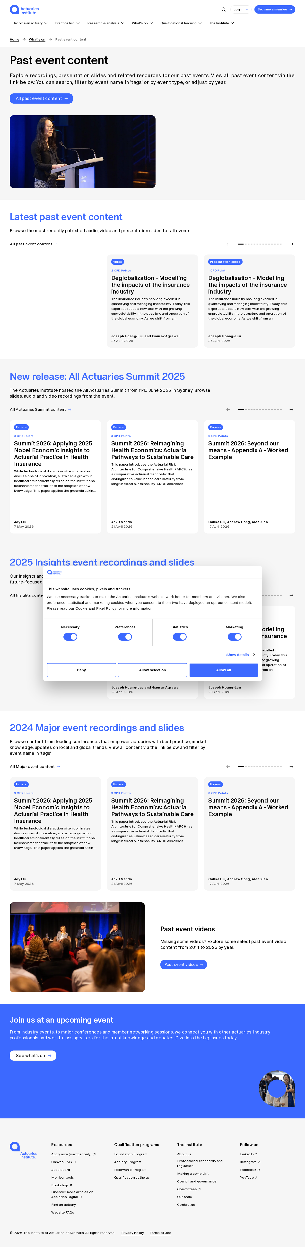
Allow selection (152, 670)
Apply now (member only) (71, 1154)
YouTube (247, 1177)
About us (184, 1154)
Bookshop (59, 1185)
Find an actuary (63, 1205)
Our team (184, 1197)
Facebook (248, 1170)
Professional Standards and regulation (200, 1163)
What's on (37, 39)
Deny (81, 670)
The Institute (189, 1144)
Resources (61, 1144)
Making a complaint (193, 1174)
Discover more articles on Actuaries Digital (72, 1194)
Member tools (62, 1177)
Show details (237, 655)
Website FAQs (62, 1212)
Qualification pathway (131, 1177)
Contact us (186, 1205)
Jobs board (60, 1170)
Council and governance (196, 1181)
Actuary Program (127, 1162)
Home (14, 39)
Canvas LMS (61, 1162)
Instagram (248, 1162)
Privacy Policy (132, 1233)
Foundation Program (130, 1154)
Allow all (223, 670)
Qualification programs (136, 1144)
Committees (187, 1189)
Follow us (249, 1144)
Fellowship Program (130, 1170)
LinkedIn (247, 1154)
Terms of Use (160, 1233)
